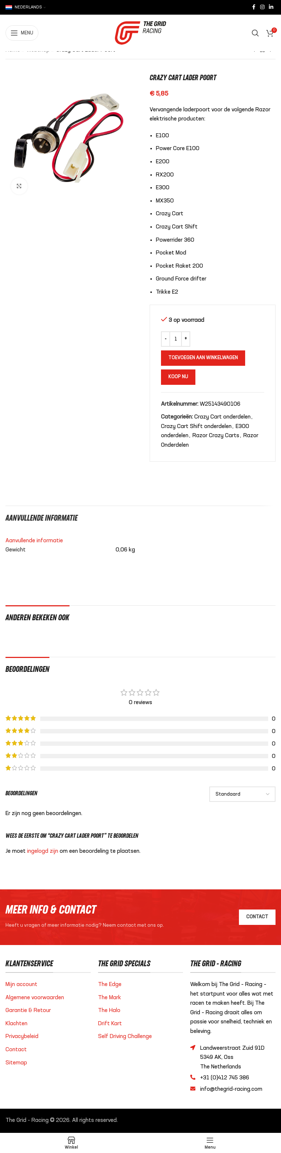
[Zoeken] (255, 33)
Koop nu (178, 377)
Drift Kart (110, 1024)
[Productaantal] (175, 339)
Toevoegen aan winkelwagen (203, 358)
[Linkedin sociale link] (271, 7)
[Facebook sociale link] (253, 7)
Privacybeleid (21, 1036)
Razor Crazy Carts (215, 436)
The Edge (109, 985)
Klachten (16, 1024)
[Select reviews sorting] (242, 794)
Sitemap (16, 1063)
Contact (16, 1050)
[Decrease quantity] (165, 339)
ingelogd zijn (42, 851)
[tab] (41, 517)
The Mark (109, 998)
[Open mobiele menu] (22, 33)
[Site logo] (140, 33)
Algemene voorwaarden (34, 998)
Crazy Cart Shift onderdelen (196, 426)
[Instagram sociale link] (262, 7)
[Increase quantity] (185, 339)
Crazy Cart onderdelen (222, 417)
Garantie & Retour (28, 1010)
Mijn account (21, 985)
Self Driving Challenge (125, 1036)
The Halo (109, 1010)
